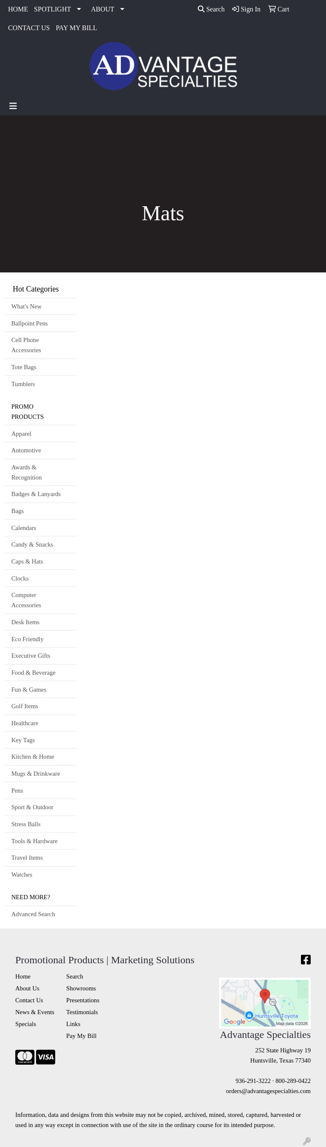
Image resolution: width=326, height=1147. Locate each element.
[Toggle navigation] (13, 106)
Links (73, 1024)
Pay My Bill (81, 1035)
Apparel (21, 433)
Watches (21, 874)
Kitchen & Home (32, 756)
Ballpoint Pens (29, 323)
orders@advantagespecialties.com (268, 1091)
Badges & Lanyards (36, 494)
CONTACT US (29, 27)
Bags (17, 511)
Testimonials (82, 1012)
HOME (18, 9)
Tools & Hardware (34, 841)
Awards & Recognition (26, 472)
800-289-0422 (293, 1080)
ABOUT (102, 9)
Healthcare (24, 723)
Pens (17, 790)
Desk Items (25, 622)
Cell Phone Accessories (26, 345)
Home (23, 976)
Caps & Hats (27, 561)
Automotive (26, 450)
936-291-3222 (253, 1080)
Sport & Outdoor (32, 807)
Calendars (24, 527)
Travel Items (27, 857)
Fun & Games (28, 689)
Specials (25, 1024)
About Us (27, 988)
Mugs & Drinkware (35, 773)
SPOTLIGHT (52, 9)
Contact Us (29, 1000)
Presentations (82, 1000)
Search (211, 9)
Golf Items (24, 706)
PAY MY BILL (76, 27)
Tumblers (23, 384)
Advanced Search (33, 914)
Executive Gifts (31, 655)
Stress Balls (26, 824)
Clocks (20, 578)
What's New (26, 306)
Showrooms (81, 988)
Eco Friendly (27, 639)
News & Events (34, 1012)
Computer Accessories (26, 600)
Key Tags (23, 740)
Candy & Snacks (32, 544)
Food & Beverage (33, 672)
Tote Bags (24, 367)
